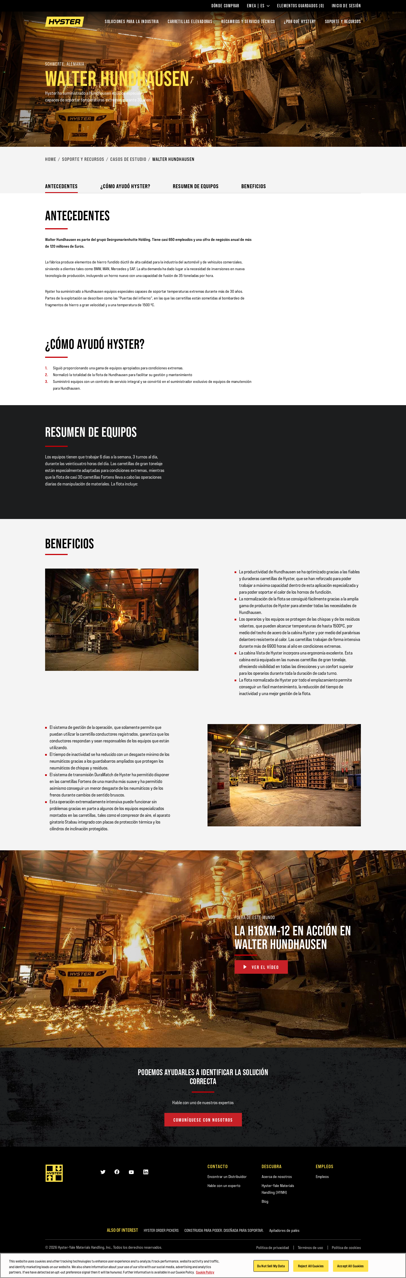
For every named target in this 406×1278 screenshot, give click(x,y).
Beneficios (253, 186)
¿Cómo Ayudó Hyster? (125, 186)
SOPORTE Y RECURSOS (343, 21)
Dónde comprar (225, 6)
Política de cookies (346, 1248)
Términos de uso (310, 1248)
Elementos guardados (300, 6)
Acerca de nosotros (277, 1176)
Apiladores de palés (284, 1230)
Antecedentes (61, 186)
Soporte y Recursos (83, 159)
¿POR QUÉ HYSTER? (300, 21)
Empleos (322, 1176)
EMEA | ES (258, 6)
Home (50, 159)
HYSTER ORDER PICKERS (161, 1230)
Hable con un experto (224, 1185)
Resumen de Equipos (196, 186)
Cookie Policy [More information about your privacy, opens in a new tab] (205, 1274)
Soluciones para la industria (132, 21)
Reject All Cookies (311, 1267)
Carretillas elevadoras (190, 21)
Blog (265, 1201)
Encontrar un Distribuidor (227, 1176)
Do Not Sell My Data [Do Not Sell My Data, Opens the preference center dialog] (271, 1267)
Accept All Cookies (350, 1267)
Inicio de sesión (346, 6)
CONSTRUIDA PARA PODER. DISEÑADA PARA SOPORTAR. (224, 1230)
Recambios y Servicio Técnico (248, 21)
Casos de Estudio (128, 159)
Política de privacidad (272, 1248)
